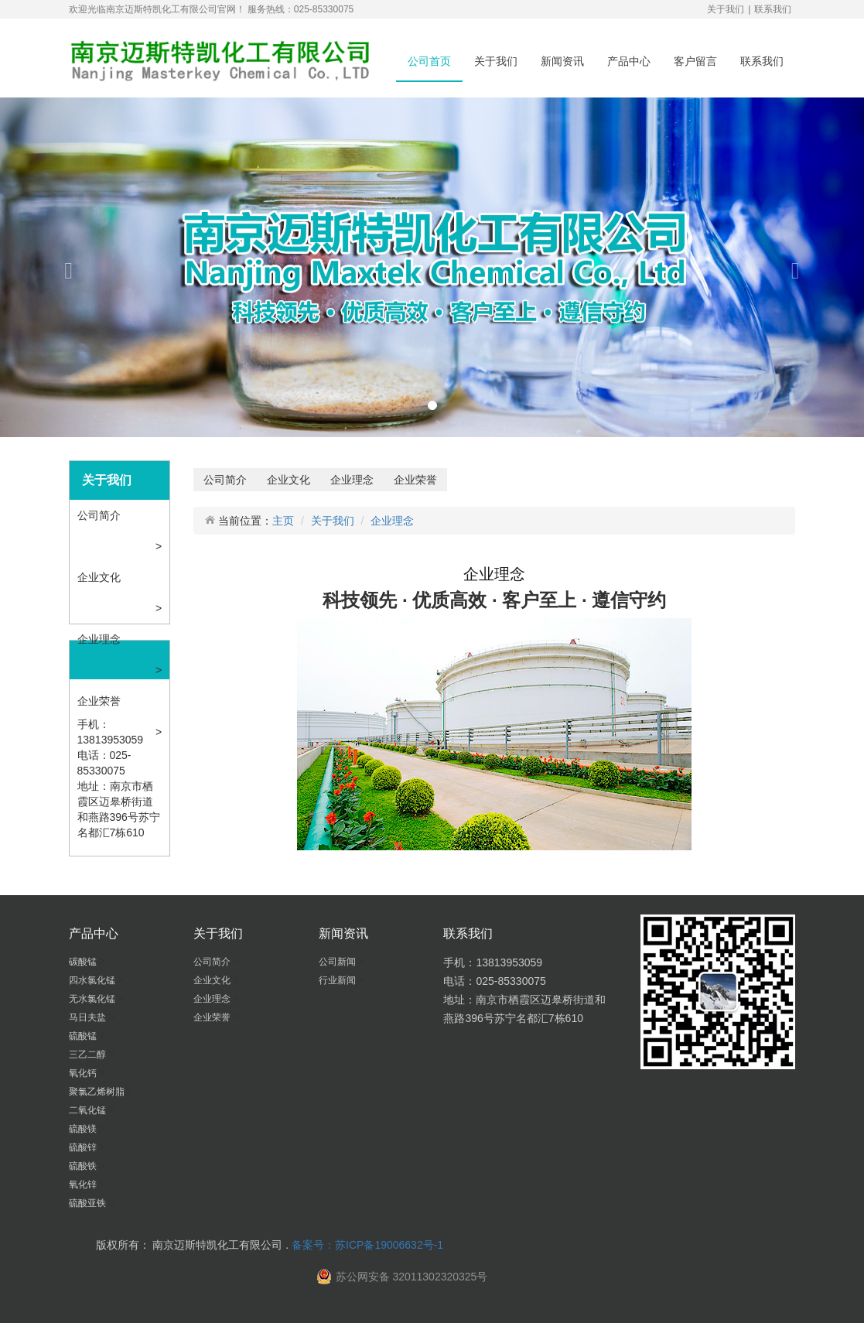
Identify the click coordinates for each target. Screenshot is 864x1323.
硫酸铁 (84, 1166)
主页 (283, 520)
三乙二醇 (88, 1054)
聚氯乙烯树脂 (98, 1091)
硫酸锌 (84, 1147)
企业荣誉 (100, 701)
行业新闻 (338, 980)
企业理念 (100, 639)
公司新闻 (338, 961)
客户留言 (695, 61)
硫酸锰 (84, 1036)
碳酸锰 (84, 961)
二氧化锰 (88, 1110)
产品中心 (629, 61)
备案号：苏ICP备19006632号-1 (367, 1245)
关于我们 (725, 9)
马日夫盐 (88, 1017)
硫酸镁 (84, 1128)
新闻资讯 (562, 61)
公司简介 (100, 515)
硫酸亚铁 (88, 1203)
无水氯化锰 (93, 998)
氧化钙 (84, 1073)
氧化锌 (84, 1184)
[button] (65, 267)
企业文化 (100, 577)
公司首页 (429, 61)
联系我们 (772, 9)
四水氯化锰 (93, 980)
